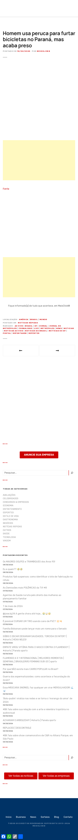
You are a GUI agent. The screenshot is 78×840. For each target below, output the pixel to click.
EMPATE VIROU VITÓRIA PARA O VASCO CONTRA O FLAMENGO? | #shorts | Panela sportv (36, 649)
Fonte (6, 188)
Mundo (43, 319)
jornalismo (25, 328)
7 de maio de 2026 (13, 606)
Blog (56, 817)
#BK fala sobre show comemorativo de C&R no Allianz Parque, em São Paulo (38, 737)
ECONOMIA (8, 505)
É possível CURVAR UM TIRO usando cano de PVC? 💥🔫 (32, 621)
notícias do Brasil (36, 331)
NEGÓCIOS (8, 523)
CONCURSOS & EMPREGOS (16, 502)
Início (8, 817)
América (23, 319)
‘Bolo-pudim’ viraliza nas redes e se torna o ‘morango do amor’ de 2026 (37, 700)
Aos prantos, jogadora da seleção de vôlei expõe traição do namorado (57, 350)
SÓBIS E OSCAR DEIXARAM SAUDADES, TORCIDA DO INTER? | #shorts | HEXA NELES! (35, 638)
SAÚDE (6, 533)
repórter (34, 333)
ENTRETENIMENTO (12, 509)
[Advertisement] (39, 160)
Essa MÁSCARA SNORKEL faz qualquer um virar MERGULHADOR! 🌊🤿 (38, 689)
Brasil (34, 319)
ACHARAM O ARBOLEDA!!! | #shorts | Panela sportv (29, 720)
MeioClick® (43, 51)
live (36, 328)
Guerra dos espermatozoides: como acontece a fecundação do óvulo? (36, 678)
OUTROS (7, 530)
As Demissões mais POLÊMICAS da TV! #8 (25, 587)
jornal (43, 326)
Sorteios (45, 817)
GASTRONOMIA (10, 519)
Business (21, 817)
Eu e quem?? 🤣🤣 (13, 569)
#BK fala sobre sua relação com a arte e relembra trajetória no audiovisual (36, 711)
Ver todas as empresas (56, 775)
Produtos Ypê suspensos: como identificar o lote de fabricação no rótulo (38, 578)
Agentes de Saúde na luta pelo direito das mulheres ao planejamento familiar (32, 597)
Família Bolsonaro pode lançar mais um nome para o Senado (35, 628)
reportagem (20, 333)
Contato (68, 817)
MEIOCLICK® (39, 826)
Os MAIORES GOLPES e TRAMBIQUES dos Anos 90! (29, 561)
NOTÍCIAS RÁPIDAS (28, 323)
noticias (69, 328)
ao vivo (19, 326)
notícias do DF (57, 331)
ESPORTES (8, 512)
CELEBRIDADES (10, 498)
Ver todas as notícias (20, 775)
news (59, 328)
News (33, 817)
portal (7, 333)
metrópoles (48, 328)
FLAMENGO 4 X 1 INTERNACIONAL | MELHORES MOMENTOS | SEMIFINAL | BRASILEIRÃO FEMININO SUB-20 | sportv (33, 660)
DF (36, 326)
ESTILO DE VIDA (11, 516)
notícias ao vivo (13, 331)
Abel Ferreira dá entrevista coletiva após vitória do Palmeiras (20, 350)
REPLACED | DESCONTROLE (17, 727)
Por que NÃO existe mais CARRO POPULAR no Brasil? (30, 669)
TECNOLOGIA (9, 537)
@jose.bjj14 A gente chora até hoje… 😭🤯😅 (27, 613)
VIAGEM (7, 540)
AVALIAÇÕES (9, 495)
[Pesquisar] (72, 472)
